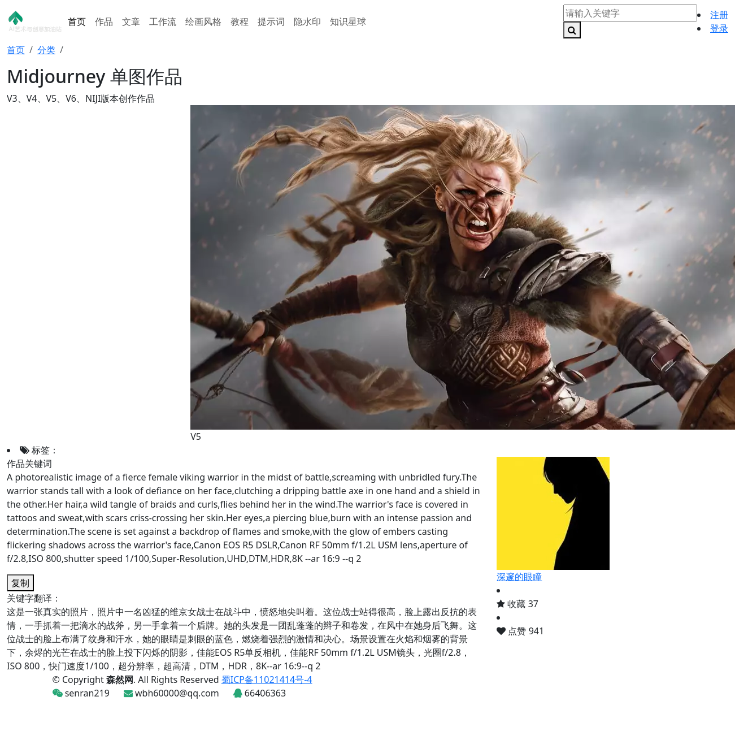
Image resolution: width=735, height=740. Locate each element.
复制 (20, 583)
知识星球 (348, 21)
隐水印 (307, 21)
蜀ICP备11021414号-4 (266, 679)
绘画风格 (203, 21)
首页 (77, 21)
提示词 (271, 21)
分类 (46, 50)
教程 (239, 21)
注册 (719, 14)
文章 (131, 21)
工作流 (162, 21)
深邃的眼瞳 (519, 576)
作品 (104, 21)
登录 (719, 28)
